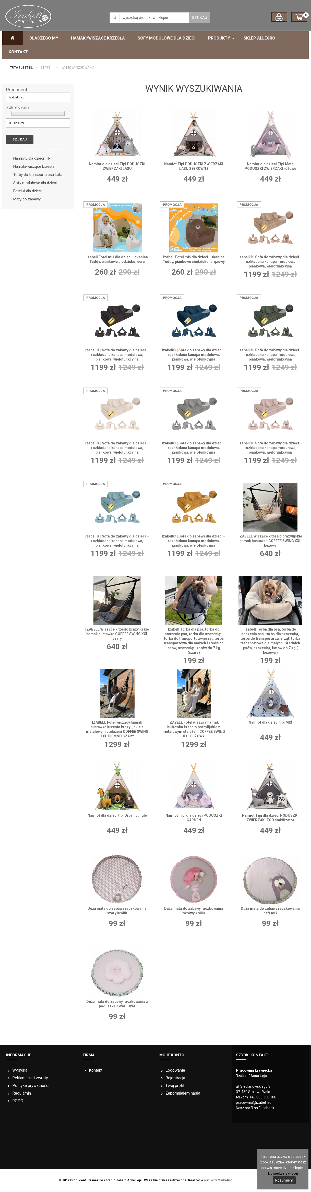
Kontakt (18, 51)
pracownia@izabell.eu (253, 1102)
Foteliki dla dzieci (27, 191)
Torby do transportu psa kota (37, 174)
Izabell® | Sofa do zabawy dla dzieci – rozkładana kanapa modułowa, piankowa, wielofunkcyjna (270, 261)
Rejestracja (175, 1077)
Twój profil (174, 1085)
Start (45, 67)
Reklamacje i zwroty (30, 1077)
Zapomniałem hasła (182, 1093)
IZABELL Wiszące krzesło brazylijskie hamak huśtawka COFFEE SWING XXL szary (117, 633)
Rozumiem (284, 1180)
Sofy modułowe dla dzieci (166, 38)
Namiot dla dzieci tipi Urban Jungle (117, 815)
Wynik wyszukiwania (78, 67)
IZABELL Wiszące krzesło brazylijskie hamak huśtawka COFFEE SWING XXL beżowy (270, 540)
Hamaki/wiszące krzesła (33, 166)
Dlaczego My (43, 38)
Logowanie (175, 1070)
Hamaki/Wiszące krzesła (98, 38)
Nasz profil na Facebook (255, 1108)
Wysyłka (19, 1070)
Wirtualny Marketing (218, 1180)
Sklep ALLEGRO (259, 38)
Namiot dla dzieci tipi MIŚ (270, 722)
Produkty (219, 38)
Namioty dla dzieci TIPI (32, 158)
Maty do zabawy (27, 199)
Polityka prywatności (30, 1085)
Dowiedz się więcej (283, 1173)
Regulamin (21, 1093)
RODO (17, 1100)
